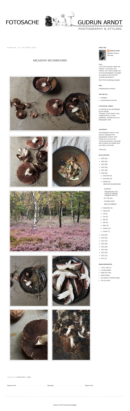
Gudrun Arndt (115, 51)
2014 (103, 250)
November (106, 179)
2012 (103, 255)
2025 (103, 158)
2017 (103, 241)
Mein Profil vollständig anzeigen (109, 80)
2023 (103, 164)
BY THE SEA (107, 198)
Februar (105, 228)
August (105, 211)
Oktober (106, 182)
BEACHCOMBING (110, 204)
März (105, 225)
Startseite (50, 385)
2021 (103, 170)
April (104, 222)
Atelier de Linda (106, 273)
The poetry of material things (110, 278)
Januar (105, 231)
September (107, 208)
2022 (103, 167)
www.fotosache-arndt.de (109, 100)
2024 (103, 161)
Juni (104, 217)
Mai (104, 219)
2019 (103, 235)
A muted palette (106, 270)
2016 (103, 244)
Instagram (104, 98)
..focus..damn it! (106, 268)
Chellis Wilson (105, 275)
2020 (103, 173)
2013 (103, 252)
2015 (103, 247)
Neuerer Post (11, 385)
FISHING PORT (109, 201)
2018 (103, 238)
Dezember (106, 176)
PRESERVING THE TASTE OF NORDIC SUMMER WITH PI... (110, 193)
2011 (103, 258)
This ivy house (105, 280)
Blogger (73, 405)
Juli (104, 214)
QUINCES (106, 189)
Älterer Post (89, 385)
